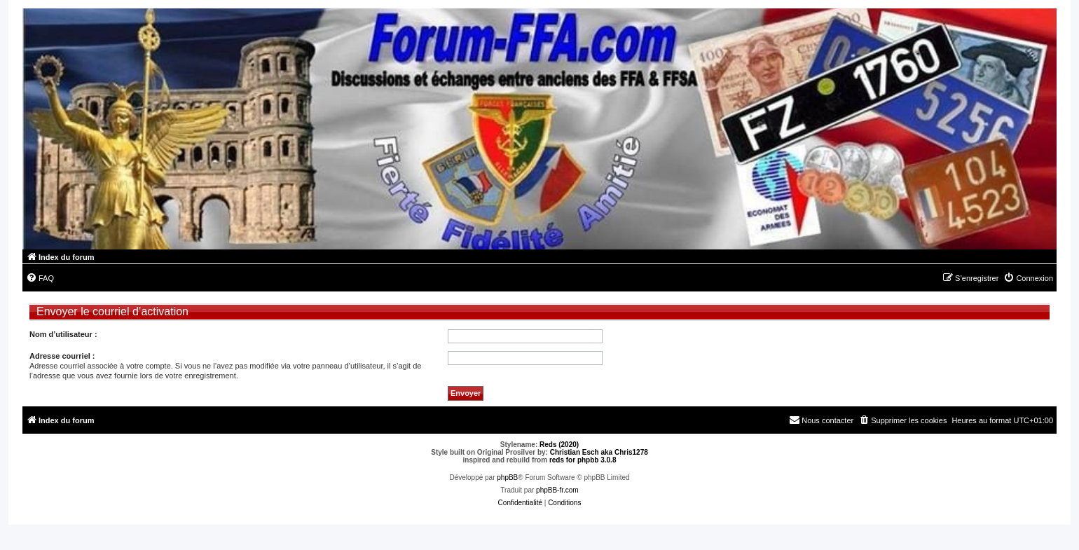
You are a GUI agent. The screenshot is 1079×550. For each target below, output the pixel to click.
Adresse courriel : (62, 356)
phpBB (507, 477)
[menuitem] (40, 278)
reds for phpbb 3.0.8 (583, 460)
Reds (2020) (559, 444)
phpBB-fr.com (557, 490)
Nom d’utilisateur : (63, 334)
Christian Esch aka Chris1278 (599, 452)
